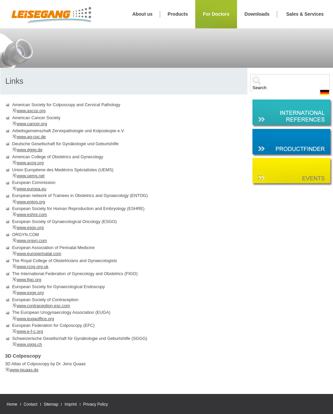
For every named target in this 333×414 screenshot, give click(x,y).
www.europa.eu (31, 188)
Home (12, 404)
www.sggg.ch (29, 344)
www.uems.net (30, 175)
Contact (30, 404)
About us (142, 14)
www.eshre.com (32, 214)
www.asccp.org (31, 110)
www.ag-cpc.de (31, 136)
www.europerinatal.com (39, 253)
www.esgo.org (30, 227)
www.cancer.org (32, 123)
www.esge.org (30, 292)
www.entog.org (31, 201)
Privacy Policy (95, 404)
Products (178, 14)
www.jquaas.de (24, 369)
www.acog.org (30, 162)
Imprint (71, 404)
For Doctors (216, 14)
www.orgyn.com (32, 240)
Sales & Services (305, 14)
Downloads (256, 14)
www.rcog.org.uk (32, 266)
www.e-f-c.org (30, 331)
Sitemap (51, 404)
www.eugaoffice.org (35, 318)
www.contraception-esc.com (43, 305)
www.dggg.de (29, 149)
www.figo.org (29, 279)
